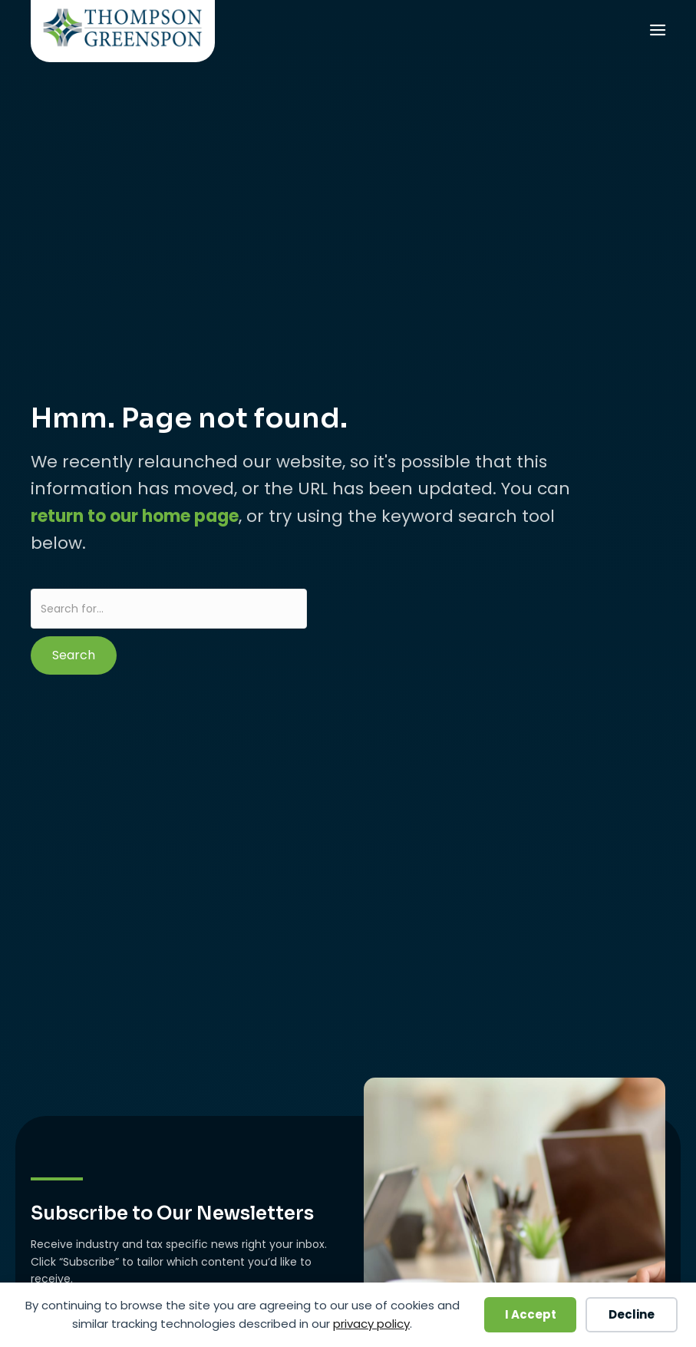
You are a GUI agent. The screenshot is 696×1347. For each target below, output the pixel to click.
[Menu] (656, 32)
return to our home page (135, 516)
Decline (632, 1314)
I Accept (530, 1314)
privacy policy (371, 1324)
